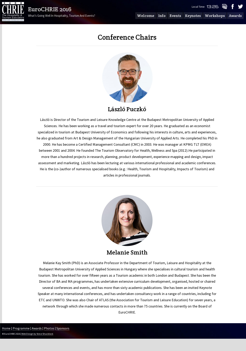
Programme (21, 328)
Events (175, 15)
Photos (49, 328)
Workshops (215, 15)
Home (6, 328)
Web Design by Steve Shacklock (37, 333)
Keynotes (193, 15)
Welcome (145, 15)
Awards (235, 15)
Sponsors (62, 328)
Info (162, 15)
